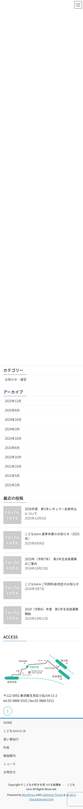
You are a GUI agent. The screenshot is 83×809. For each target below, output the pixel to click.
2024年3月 (12, 429)
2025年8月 (12, 410)
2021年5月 (12, 475)
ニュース (9, 764)
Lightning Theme (52, 795)
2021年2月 (12, 485)
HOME (7, 722)
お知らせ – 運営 (16, 379)
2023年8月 (12, 447)
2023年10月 (13, 438)
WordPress (28, 795)
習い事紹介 (11, 739)
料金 (6, 747)
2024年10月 (13, 419)
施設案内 (9, 755)
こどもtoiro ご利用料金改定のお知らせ (52, 584)
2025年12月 (13, 401)
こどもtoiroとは (14, 731)
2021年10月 (13, 466)
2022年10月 (13, 457)
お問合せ (9, 772)
